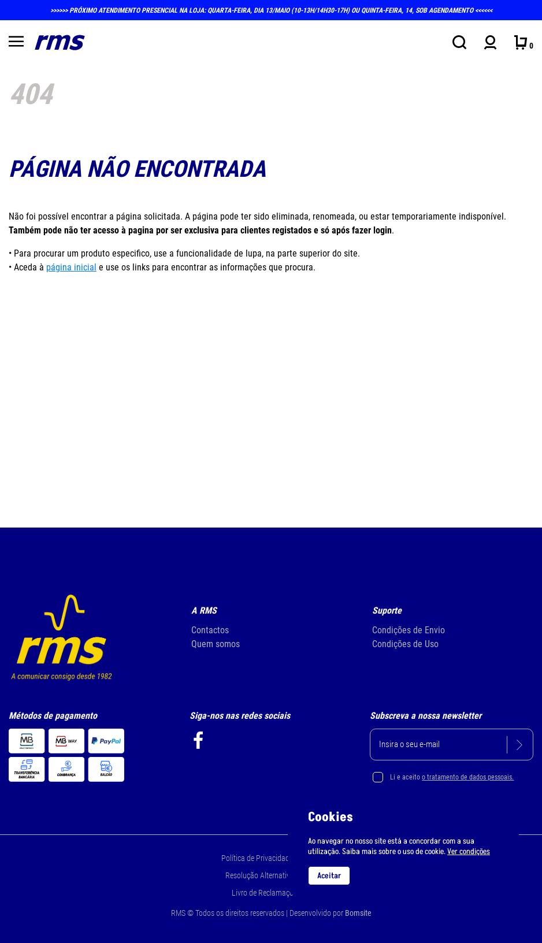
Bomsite (358, 913)
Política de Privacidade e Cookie (271, 858)
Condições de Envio (408, 630)
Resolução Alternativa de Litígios (276, 875)
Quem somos (215, 643)
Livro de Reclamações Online (277, 892)
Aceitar (329, 875)
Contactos (210, 630)
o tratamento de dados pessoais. (468, 777)
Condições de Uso (405, 643)
